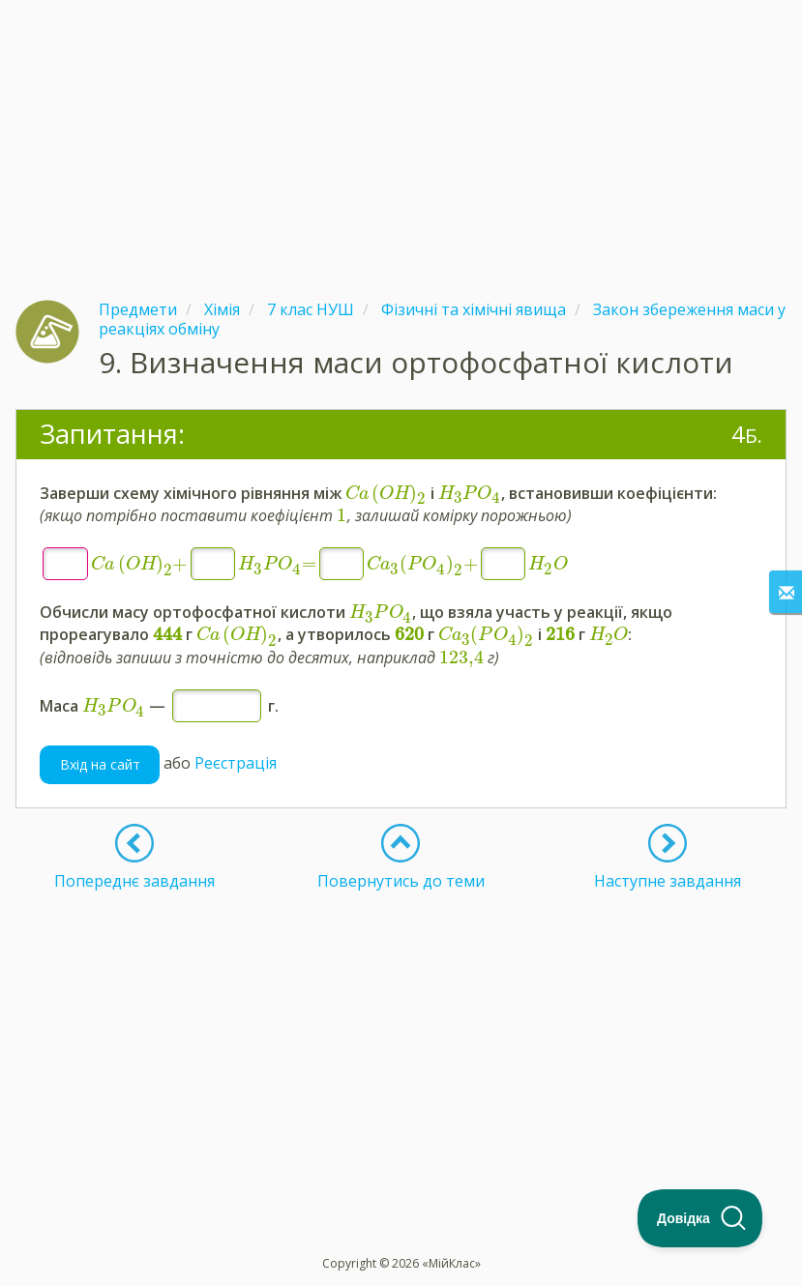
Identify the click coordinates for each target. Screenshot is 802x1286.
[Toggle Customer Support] (700, 1218)
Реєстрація (235, 763)
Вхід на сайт (100, 764)
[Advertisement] (401, 135)
